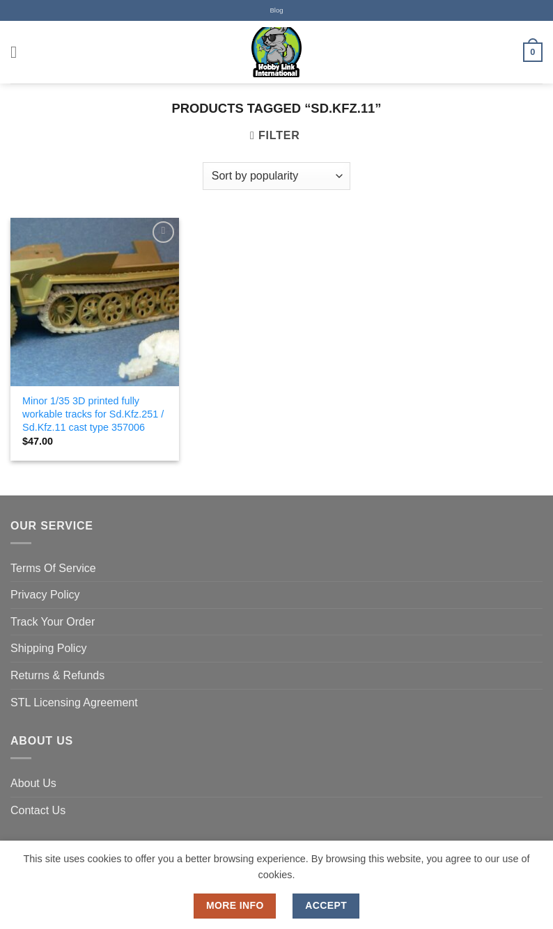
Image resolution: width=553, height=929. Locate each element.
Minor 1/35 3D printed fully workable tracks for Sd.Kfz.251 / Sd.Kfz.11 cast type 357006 (93, 413)
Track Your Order (52, 622)
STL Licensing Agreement (74, 702)
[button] (18, 52)
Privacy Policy (45, 595)
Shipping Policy (48, 648)
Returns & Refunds (57, 675)
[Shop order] (276, 176)
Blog (276, 10)
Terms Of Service (53, 568)
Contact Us (37, 810)
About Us (33, 783)
